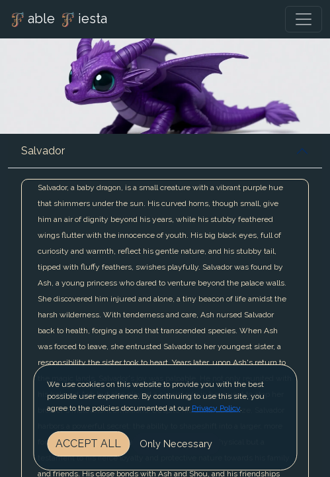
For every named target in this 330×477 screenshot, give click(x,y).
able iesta (57, 20)
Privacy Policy (216, 408)
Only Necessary (176, 443)
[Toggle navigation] (303, 19)
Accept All (88, 443)
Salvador (43, 150)
